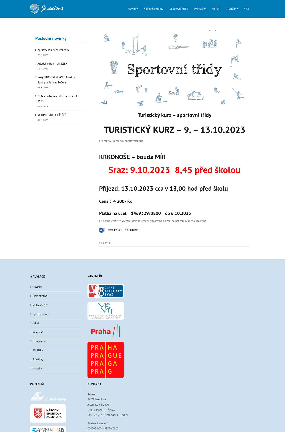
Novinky (37, 287)
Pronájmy (38, 359)
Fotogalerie (39, 341)
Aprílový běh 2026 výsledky (53, 50)
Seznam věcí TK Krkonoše (123, 229)
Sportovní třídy (41, 314)
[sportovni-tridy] (174, 68)
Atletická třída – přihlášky (52, 63)
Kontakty (38, 368)
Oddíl (36, 323)
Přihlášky (38, 350)
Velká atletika (40, 305)
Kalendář (38, 332)
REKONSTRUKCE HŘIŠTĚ (51, 115)
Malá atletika (40, 296)
